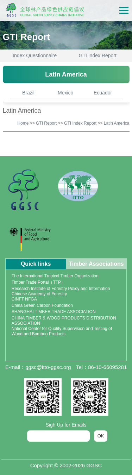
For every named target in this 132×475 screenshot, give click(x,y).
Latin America (117, 123)
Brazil (28, 92)
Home (23, 123)
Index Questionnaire (35, 55)
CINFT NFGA (24, 299)
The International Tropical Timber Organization (55, 275)
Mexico (65, 92)
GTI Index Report (98, 55)
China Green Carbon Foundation (42, 305)
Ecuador (103, 92)
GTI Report (46, 123)
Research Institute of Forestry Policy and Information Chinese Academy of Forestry (61, 291)
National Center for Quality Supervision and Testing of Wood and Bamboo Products (62, 331)
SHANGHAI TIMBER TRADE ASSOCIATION (54, 311)
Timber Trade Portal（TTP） (38, 282)
